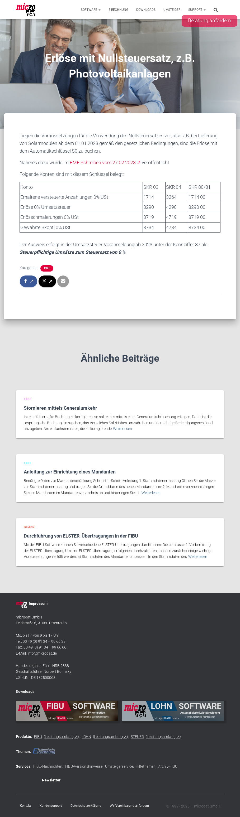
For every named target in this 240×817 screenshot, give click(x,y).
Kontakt (25, 806)
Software (91, 10)
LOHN (86, 736)
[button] (99, 10)
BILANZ (29, 527)
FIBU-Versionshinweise (83, 766)
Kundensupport (51, 806)
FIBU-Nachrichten (47, 766)
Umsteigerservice (119, 766)
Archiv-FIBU (167, 766)
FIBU (47, 268)
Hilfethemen (146, 766)
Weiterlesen (122, 429)
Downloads (146, 10)
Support (197, 10)
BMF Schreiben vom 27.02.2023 (103, 162)
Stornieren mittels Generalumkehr (60, 408)
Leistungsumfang (59, 736)
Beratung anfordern (209, 20)
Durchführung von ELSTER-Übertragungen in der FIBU (81, 536)
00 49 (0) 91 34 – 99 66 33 (44, 641)
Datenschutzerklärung (85, 806)
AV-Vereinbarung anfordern (129, 806)
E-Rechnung (118, 10)
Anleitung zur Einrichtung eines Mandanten (70, 472)
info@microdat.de (42, 653)
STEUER (137, 736)
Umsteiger (171, 10)
